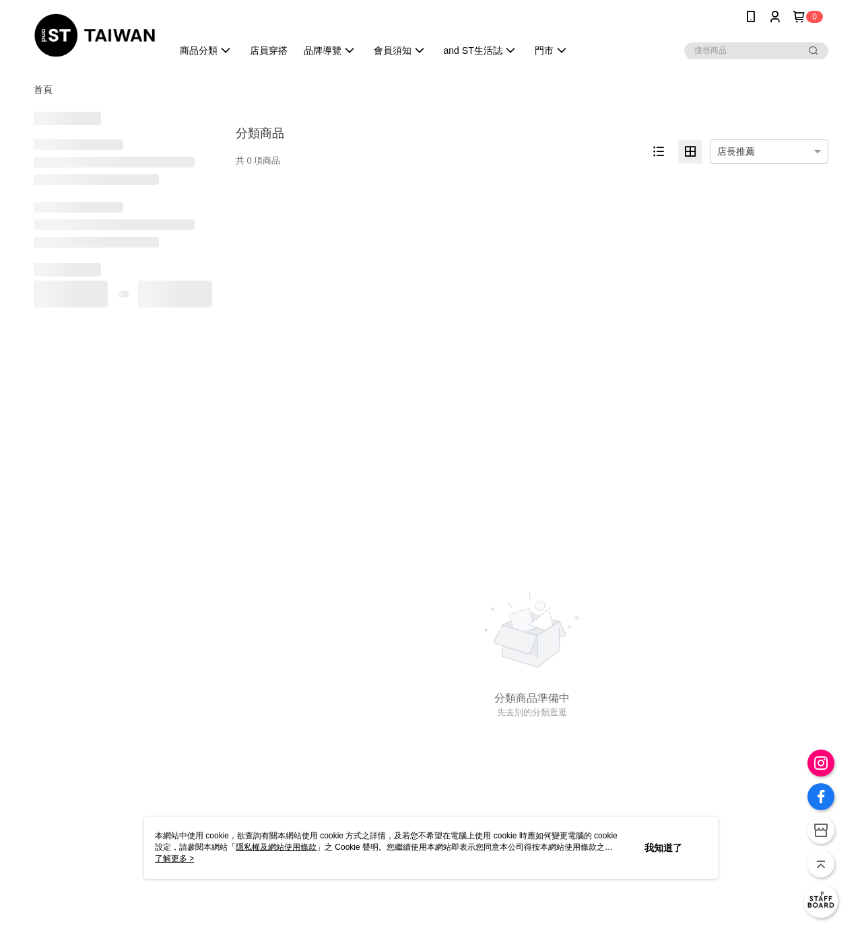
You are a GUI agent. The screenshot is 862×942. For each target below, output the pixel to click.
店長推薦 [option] (736, 151)
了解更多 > (174, 858)
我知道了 (663, 847)
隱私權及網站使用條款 (276, 847)
